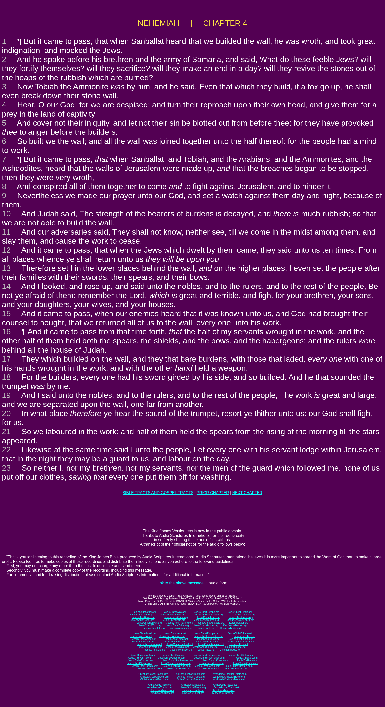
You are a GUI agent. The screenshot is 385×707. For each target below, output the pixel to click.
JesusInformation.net (181, 649)
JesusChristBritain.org (240, 612)
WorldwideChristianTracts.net (229, 679)
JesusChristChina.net (176, 639)
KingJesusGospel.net (234, 647)
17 (6, 358)
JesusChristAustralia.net (211, 644)
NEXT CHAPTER (247, 493)
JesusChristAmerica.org (172, 614)
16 (6, 331)
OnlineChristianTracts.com (190, 674)
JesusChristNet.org (244, 614)
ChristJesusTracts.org (193, 684)
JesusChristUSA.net (141, 636)
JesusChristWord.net (150, 647)
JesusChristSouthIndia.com (176, 663)
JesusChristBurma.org (206, 620)
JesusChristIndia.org (174, 620)
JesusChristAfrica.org (143, 617)
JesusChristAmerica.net (172, 636)
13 (6, 268)
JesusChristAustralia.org (211, 622)
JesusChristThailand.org (179, 622)
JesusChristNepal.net (142, 641)
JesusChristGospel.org (205, 625)
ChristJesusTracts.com (160, 684)
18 (6, 377)
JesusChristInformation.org (209, 614)
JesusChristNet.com (246, 657)
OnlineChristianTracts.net (190, 679)
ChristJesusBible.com (235, 668)
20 (6, 413)
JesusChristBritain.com (241, 655)
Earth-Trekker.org (238, 622)
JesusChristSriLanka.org (241, 620)
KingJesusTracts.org (193, 690)
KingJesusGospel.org (235, 625)
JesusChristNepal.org (142, 620)
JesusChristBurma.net (206, 641)
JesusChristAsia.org (175, 612)
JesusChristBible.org (177, 625)
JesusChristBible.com (178, 668)
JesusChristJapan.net (241, 639)
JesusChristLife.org (154, 628)
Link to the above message (180, 583)
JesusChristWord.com (150, 668)
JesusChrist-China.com (245, 663)
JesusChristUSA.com (139, 657)
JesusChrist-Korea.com (215, 660)
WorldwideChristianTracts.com (230, 674)
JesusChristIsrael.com (143, 655)
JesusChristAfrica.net (143, 639)
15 (6, 313)
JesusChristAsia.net (175, 633)
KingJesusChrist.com (162, 693)
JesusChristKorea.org (208, 617)
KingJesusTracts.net (223, 690)
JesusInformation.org (181, 628)
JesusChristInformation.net (208, 636)
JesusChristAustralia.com (239, 666)
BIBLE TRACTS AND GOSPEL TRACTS (158, 493)
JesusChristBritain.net (240, 633)
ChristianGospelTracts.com (153, 674)
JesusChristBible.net (177, 647)
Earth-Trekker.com (247, 660)
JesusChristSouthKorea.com (177, 660)
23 (6, 467)
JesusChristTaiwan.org (149, 622)
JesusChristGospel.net (205, 647)
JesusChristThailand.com (177, 666)
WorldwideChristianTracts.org (229, 676)
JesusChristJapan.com (207, 666)
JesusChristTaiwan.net (149, 644)
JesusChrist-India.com (211, 663)
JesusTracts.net (206, 649)
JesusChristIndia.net (174, 641)
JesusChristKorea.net (208, 639)
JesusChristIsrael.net (144, 633)
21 (6, 431)
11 (6, 231)
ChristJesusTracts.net (225, 684)
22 (6, 449)
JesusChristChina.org (176, 617)
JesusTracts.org (206, 628)
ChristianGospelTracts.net (154, 679)
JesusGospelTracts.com (159, 687)
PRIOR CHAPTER (213, 493)
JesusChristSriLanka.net (240, 641)
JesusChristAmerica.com (171, 657)
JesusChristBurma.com (140, 660)
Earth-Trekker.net (238, 644)
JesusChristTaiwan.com (145, 666)
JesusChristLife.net (244, 636)
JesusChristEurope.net (206, 633)
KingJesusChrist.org (193, 693)
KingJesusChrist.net (223, 693)
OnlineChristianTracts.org (191, 676)
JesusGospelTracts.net (226, 687)
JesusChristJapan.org (241, 617)
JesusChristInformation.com (209, 657)
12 (6, 250)
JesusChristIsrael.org (144, 612)
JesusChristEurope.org (206, 612)
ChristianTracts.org (230, 628)
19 (6, 395)
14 (6, 286)
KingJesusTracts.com (162, 690)
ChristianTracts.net (230, 649)
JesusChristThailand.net (179, 644)
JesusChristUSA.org (141, 614)
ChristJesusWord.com (207, 668)
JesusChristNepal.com (139, 663)
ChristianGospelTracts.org (154, 676)
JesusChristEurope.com (207, 655)
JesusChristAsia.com (174, 655)
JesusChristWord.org (149, 625)
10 (6, 213)
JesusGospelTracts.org (193, 687)
